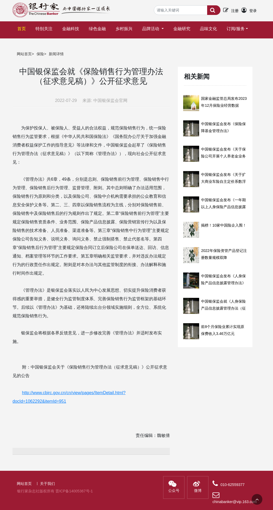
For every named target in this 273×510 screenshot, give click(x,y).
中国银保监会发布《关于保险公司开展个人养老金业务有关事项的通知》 (223, 156)
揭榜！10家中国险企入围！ (223, 225)
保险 (40, 54)
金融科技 (70, 28)
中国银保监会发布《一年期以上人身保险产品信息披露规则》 (223, 207)
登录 (253, 11)
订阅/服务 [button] (236, 28)
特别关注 (44, 28)
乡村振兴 (124, 28)
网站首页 (24, 54)
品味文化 (208, 28)
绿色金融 (97, 28)
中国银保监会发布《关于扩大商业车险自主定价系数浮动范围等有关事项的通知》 (223, 181)
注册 (235, 11)
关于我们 (47, 483)
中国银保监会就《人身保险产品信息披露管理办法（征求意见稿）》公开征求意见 (223, 308)
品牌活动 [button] (151, 28)
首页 (22, 26)
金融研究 (181, 28)
